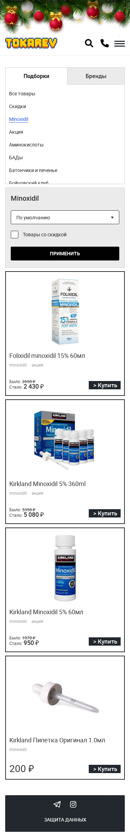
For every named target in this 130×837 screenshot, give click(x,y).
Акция (16, 132)
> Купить (105, 385)
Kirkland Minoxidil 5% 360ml (47, 483)
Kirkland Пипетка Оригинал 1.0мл (57, 740)
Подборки (36, 76)
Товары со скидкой (45, 234)
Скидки (17, 106)
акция (37, 365)
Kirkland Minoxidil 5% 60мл (46, 612)
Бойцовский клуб (29, 183)
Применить (65, 253)
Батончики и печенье (33, 170)
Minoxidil (18, 119)
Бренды (96, 76)
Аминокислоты (26, 144)
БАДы (16, 157)
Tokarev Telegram (57, 804)
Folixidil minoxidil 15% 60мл (47, 355)
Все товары (22, 93)
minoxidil (18, 365)
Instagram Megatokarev (73, 804)
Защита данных (65, 819)
